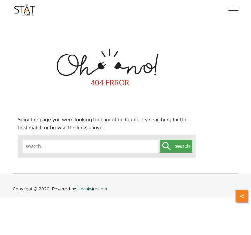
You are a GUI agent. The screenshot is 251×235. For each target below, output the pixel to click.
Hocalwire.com (92, 189)
